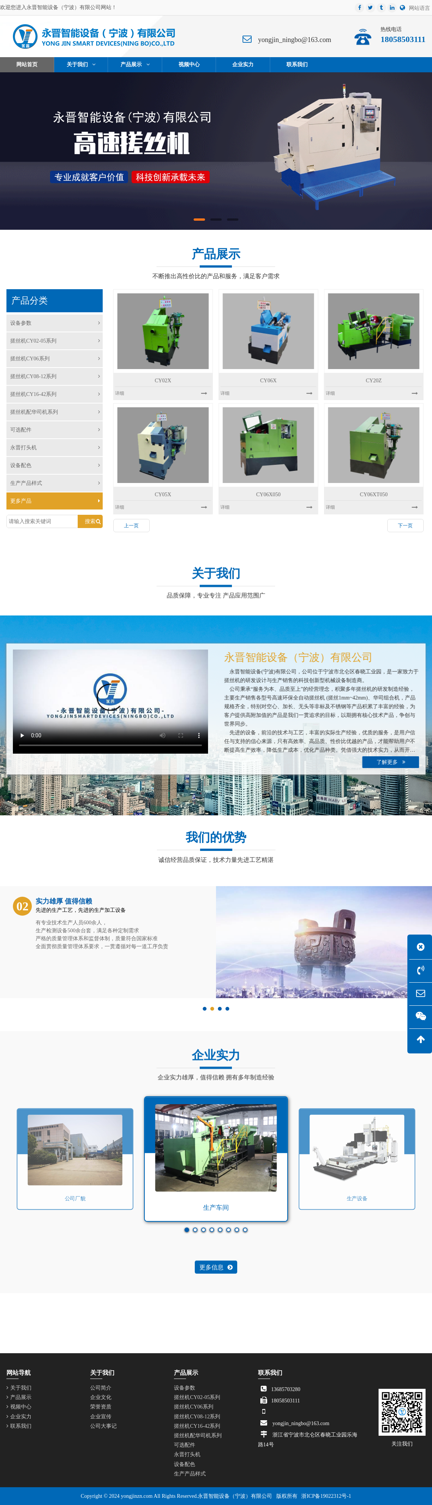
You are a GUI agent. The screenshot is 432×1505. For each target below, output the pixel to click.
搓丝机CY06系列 (55, 358)
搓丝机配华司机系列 (55, 412)
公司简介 (100, 1388)
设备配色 (55, 465)
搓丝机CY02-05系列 (55, 340)
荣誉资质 (100, 1407)
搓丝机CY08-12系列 (55, 376)
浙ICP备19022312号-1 (326, 1496)
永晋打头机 (55, 447)
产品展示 (18, 1397)
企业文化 (100, 1397)
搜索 (90, 521)
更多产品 (55, 500)
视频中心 (18, 1407)
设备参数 (55, 323)
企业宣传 (100, 1416)
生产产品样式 (55, 483)
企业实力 (18, 1416)
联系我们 (18, 1426)
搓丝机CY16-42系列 (55, 394)
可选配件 (55, 429)
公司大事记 (103, 1426)
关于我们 (18, 1388)
